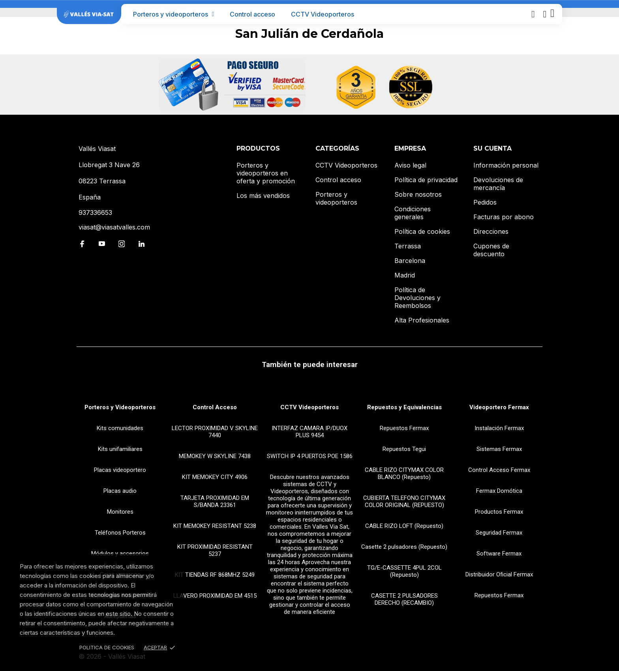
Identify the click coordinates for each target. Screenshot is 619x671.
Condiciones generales (412, 213)
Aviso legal (410, 165)
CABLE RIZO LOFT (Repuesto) (404, 525)
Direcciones (490, 231)
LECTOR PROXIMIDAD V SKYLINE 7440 (215, 432)
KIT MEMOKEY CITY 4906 (215, 477)
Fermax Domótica (499, 490)
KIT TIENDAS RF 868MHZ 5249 (215, 574)
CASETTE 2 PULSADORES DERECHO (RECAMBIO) (404, 599)
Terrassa (407, 246)
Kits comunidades (120, 428)
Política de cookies (422, 231)
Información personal (505, 165)
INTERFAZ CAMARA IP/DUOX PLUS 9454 (309, 432)
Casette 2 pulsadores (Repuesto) (404, 546)
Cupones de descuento (491, 250)
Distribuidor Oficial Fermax (499, 574)
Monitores (120, 511)
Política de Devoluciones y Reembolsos (417, 297)
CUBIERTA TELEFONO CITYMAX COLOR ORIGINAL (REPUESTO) (404, 501)
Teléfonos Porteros (120, 532)
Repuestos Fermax (404, 428)
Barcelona (409, 261)
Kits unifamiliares (120, 449)
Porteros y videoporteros (173, 14)
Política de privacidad (426, 180)
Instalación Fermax (499, 428)
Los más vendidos (263, 195)
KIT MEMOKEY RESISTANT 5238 (214, 525)
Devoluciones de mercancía (498, 184)
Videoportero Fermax (499, 407)
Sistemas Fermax (499, 449)
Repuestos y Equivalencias (404, 407)
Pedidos (485, 202)
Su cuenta (492, 148)
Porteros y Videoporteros (120, 407)
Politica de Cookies (106, 647)
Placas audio (120, 490)
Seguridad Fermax (499, 532)
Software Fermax (498, 553)
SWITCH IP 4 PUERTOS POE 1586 (310, 456)
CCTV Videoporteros (322, 14)
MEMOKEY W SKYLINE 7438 (215, 456)
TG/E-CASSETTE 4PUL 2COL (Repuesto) (404, 571)
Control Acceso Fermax (499, 469)
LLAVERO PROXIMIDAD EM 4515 (215, 595)
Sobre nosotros (418, 194)
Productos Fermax (499, 511)
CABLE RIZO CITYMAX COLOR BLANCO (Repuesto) (404, 473)
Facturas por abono (503, 217)
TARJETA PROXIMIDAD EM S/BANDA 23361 (214, 501)
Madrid (404, 275)
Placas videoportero (120, 469)
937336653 (95, 212)
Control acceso (252, 14)
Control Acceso (215, 407)
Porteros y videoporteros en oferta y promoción (265, 173)
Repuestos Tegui (404, 449)
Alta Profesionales (421, 320)
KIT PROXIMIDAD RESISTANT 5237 (215, 550)
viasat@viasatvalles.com (114, 227)
